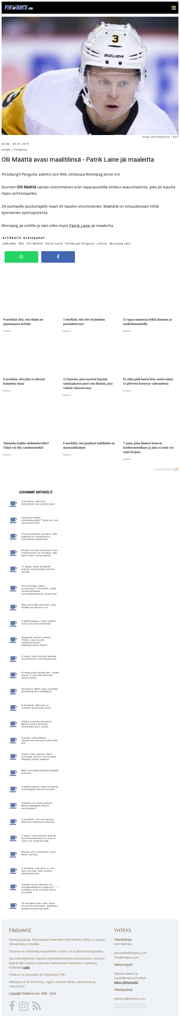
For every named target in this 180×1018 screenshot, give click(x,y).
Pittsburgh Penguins (80, 243)
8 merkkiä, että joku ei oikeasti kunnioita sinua (36, 706)
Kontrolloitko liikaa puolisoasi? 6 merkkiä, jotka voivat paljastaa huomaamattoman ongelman (39, 590)
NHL (21, 243)
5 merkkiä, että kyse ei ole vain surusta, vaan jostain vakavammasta (37, 871)
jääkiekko (9, 243)
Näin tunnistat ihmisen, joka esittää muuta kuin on (38, 606)
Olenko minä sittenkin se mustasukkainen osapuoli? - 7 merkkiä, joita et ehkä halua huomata (39, 888)
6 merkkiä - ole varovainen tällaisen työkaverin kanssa (38, 820)
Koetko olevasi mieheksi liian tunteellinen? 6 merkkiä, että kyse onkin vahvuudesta (39, 553)
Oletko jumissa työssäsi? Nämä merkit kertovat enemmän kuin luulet (36, 724)
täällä (26, 967)
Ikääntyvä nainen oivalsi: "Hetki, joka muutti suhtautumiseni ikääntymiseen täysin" (36, 641)
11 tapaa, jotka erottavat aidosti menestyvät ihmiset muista (38, 569)
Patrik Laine (79, 225)
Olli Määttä (35, 243)
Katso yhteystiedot (126, 982)
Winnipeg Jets (120, 243)
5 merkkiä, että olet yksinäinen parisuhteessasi (38, 502)
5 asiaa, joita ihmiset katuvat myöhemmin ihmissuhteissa (38, 657)
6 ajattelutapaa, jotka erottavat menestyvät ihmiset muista (39, 788)
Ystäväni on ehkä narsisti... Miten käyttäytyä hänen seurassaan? (38, 806)
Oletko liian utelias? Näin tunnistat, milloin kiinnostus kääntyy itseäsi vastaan (38, 757)
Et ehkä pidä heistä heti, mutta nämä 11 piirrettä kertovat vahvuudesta (40, 675)
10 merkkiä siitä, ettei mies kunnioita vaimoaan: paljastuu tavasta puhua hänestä (39, 906)
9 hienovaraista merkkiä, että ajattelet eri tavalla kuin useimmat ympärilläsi (39, 537)
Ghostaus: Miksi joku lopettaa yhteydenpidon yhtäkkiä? (39, 690)
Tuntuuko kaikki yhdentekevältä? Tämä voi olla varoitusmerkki (39, 520)
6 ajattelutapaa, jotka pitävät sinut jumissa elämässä (38, 622)
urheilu (102, 243)
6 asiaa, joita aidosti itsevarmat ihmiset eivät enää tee (39, 740)
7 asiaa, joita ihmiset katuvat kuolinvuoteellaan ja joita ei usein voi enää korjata (38, 838)
